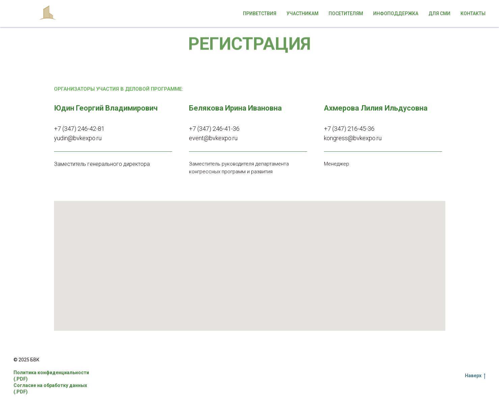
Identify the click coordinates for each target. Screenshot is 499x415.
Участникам (302, 13)
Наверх (475, 376)
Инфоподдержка (395, 13)
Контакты (473, 13)
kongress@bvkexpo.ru (353, 138)
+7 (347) (66, 128)
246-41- (223, 128)
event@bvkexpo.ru (213, 138)
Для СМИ (439, 13)
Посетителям (346, 13)
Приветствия (259, 13)
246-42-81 (91, 128)
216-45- (358, 128)
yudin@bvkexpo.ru (78, 138)
